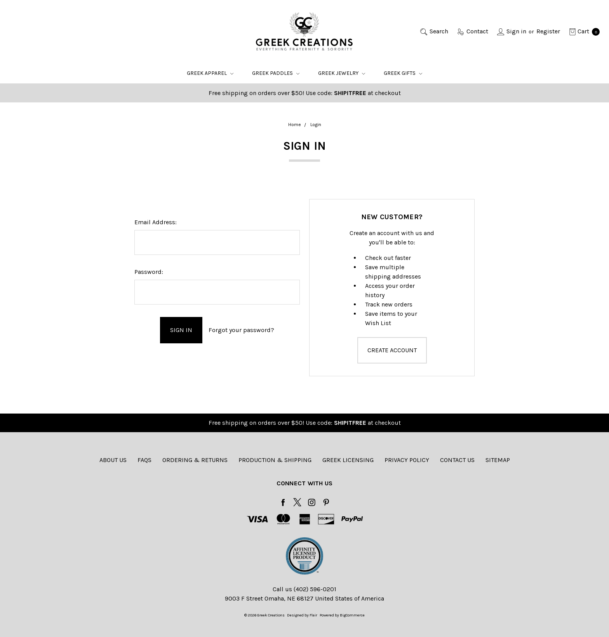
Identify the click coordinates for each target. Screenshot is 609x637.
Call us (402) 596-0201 (304, 589)
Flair (313, 615)
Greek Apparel (210, 73)
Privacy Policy (407, 460)
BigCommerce (352, 615)
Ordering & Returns (195, 460)
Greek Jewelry (341, 73)
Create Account (392, 350)
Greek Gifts (403, 73)
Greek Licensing (348, 460)
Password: (148, 271)
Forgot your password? (241, 330)
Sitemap (497, 460)
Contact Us (457, 460)
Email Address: (155, 222)
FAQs (144, 460)
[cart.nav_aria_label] (582, 31)
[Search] (433, 31)
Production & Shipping (274, 460)
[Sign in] (511, 31)
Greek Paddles (275, 73)
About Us (113, 460)
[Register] (548, 31)
